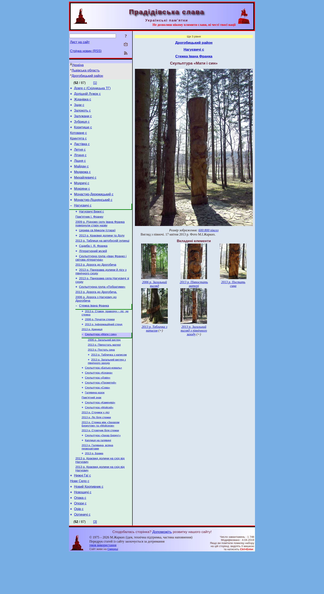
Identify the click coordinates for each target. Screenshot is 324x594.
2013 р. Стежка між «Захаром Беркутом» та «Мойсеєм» (100, 456)
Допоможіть (162, 573)
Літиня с (80, 163)
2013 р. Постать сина (101, 376)
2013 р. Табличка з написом (109, 382)
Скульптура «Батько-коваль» (103, 395)
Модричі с (81, 194)
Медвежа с (82, 182)
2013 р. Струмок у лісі (96, 444)
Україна (77, 65)
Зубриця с (81, 126)
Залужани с (83, 120)
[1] (95, 83)
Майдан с (81, 175)
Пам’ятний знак (91, 428)
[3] (95, 562)
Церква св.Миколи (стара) (97, 246)
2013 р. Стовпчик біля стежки (100, 463)
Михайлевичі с (85, 188)
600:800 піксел (208, 230)
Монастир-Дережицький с (93, 206)
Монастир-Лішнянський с (93, 213)
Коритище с (83, 132)
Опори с (80, 543)
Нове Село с (79, 518)
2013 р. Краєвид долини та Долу (102, 252)
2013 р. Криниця (92, 354)
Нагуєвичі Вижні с (91, 225)
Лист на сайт (80, 42)
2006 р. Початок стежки (100, 343)
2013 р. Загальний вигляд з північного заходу (107, 389)
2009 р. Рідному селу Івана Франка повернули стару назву (100, 239)
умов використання (102, 586)
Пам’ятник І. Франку (89, 231)
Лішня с (80, 169)
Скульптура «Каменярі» (100, 433)
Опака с (80, 537)
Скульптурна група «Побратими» (102, 308)
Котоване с (78, 138)
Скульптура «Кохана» (99, 401)
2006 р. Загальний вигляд (104, 365)
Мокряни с (82, 200)
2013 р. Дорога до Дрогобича (95, 284)
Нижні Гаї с (82, 512)
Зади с (79, 107)
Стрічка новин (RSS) (85, 51)
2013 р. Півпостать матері (104, 371)
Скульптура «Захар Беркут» (103, 468)
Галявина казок (94, 422)
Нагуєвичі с (82, 219)
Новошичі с (82, 530)
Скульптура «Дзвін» (97, 406)
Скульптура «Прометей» (100, 412)
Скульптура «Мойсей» (99, 438)
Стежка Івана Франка (94, 329)
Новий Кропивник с (88, 524)
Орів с (78, 549)
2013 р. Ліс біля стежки (96, 449)
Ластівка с (81, 151)
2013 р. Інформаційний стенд (103, 349)
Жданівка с (82, 101)
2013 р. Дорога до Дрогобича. (96, 314)
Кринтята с (78, 144)
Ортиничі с (82, 555)
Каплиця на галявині (98, 474)
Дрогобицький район (87, 76)
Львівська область (86, 70)
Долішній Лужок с (87, 95)
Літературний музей (93, 269)
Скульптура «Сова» (97, 417)
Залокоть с (82, 113)
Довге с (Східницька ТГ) (92, 89)
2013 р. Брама (94, 488)
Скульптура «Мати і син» (101, 359)
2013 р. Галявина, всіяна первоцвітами (97, 481)
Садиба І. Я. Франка (93, 263)
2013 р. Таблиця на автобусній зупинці (102, 258)
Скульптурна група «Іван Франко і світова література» (100, 277)
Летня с (80, 157)
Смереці (112, 590)
